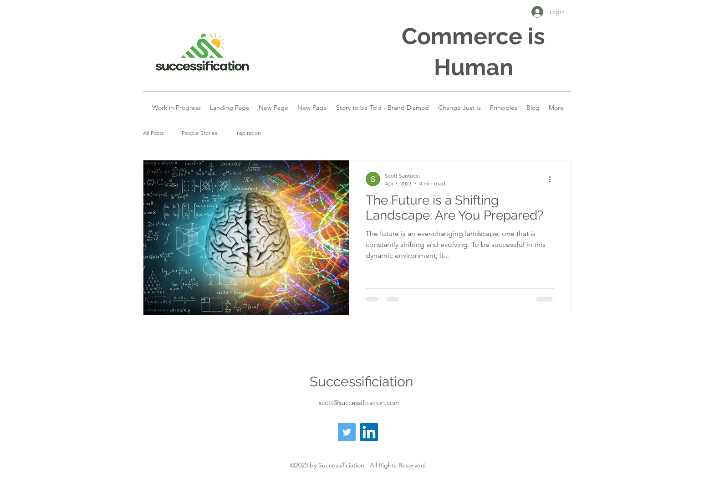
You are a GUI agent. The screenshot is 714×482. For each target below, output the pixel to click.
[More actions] (552, 179)
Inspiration (248, 132)
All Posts (153, 132)
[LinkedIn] (369, 432)
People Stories (199, 132)
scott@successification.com (359, 402)
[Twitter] (347, 432)
